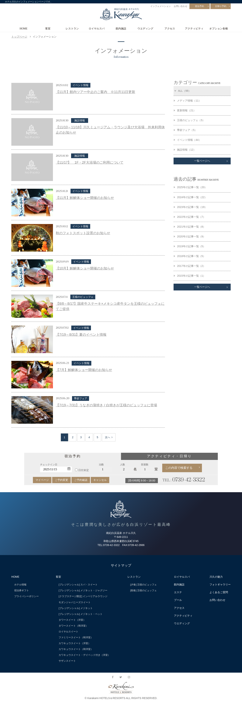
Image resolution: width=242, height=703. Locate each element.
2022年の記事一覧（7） (190, 217)
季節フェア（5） (185, 130)
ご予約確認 (80, 479)
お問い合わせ (180, 6)
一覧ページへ (202, 160)
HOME (23, 28)
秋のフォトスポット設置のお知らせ (83, 233)
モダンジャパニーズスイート (75, 602)
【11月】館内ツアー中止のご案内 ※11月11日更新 (95, 92)
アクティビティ (194, 28)
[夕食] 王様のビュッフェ (143, 584)
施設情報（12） (185, 149)
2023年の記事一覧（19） (190, 207)
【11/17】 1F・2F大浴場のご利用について (89, 162)
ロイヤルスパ (97, 28)
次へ (108, 437)
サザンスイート (67, 660)
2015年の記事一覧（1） (190, 275)
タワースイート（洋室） (72, 619)
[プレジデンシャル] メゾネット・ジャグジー (83, 590)
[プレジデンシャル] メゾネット (76, 608)
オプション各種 (218, 28)
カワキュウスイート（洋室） (75, 643)
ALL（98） (182, 90)
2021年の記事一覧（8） (190, 226)
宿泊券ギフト (21, 590)
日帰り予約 (220, 6)
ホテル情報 (20, 584)
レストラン (72, 28)
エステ (178, 592)
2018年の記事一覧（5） (190, 256)
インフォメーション (160, 6)
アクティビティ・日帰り (169, 456)
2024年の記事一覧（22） (190, 197)
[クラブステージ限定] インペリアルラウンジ (83, 596)
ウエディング (145, 28)
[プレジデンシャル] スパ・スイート (78, 584)
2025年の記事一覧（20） (190, 187)
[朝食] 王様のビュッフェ (143, 590)
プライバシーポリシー (26, 596)
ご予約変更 (61, 479)
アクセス (169, 28)
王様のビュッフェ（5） (189, 120)
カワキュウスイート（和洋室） (76, 649)
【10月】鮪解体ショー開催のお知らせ (85, 268)
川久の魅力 (216, 576)
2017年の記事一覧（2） (190, 266)
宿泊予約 (199, 6)
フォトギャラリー (220, 584)
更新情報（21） (185, 110)
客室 (47, 28)
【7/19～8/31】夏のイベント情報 (81, 334)
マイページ (42, 479)
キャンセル (100, 479)
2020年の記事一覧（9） (190, 236)
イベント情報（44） (187, 139)
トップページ (19, 36)
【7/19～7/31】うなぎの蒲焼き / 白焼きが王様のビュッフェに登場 (106, 405)
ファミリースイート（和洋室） (76, 637)
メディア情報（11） (187, 100)
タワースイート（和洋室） (73, 625)
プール (178, 599)
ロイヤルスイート (68, 631)
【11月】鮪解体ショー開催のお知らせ (85, 198)
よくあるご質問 (218, 592)
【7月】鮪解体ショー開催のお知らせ (84, 370)
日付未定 (83, 470)
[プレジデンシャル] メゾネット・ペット (80, 614)
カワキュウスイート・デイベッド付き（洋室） (84, 655)
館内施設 (121, 28)
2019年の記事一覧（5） (190, 246)
